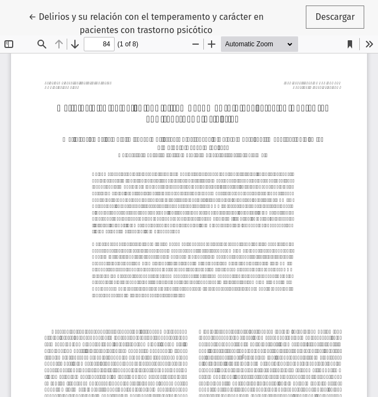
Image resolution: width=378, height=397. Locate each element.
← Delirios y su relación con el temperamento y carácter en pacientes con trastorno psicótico (146, 22)
